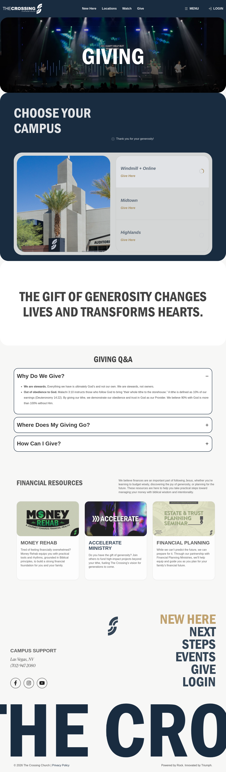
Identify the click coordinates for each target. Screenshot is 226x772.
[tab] (113, 376)
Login (215, 8)
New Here (89, 8)
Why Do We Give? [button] (40, 376)
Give (140, 8)
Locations (109, 8)
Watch (126, 8)
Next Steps (200, 638)
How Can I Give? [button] (39, 444)
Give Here (128, 177)
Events (197, 657)
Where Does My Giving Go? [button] (53, 425)
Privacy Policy (60, 765)
